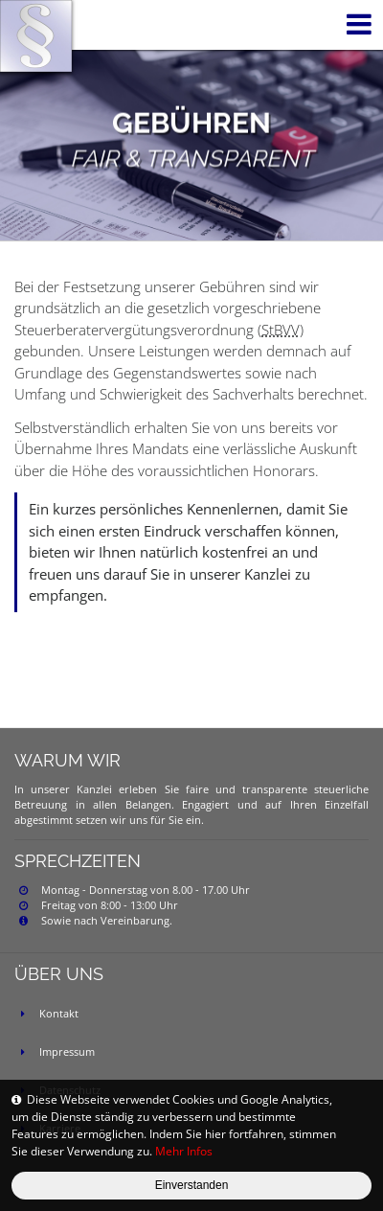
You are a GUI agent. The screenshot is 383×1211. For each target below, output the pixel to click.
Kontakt (59, 1013)
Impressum (67, 1051)
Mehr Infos (184, 1151)
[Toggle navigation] (355, 25)
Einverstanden (192, 1185)
